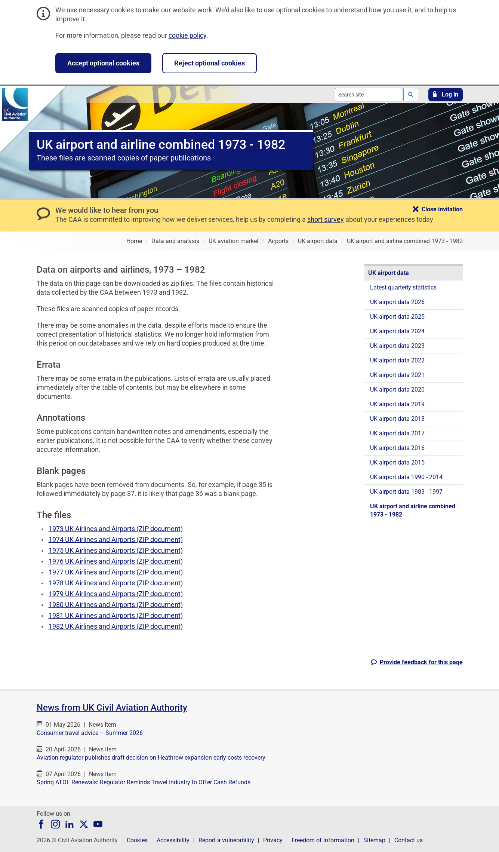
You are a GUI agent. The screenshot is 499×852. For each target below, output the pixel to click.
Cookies (137, 840)
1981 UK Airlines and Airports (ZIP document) (116, 615)
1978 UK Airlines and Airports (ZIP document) (116, 583)
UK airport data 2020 (397, 389)
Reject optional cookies (209, 63)
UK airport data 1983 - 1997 (406, 491)
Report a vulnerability (226, 840)
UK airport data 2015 (397, 462)
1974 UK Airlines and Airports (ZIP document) (116, 539)
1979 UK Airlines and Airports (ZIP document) (116, 594)
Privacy (273, 840)
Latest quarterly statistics (403, 287)
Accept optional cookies (103, 63)
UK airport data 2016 (397, 447)
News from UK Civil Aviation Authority (112, 707)
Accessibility (173, 840)
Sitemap (374, 840)
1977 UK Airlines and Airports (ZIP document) (116, 572)
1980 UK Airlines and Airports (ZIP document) (116, 605)
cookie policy (187, 35)
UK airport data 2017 (397, 433)
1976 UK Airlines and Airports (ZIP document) (116, 561)
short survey (325, 219)
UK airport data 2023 (397, 345)
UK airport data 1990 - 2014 (406, 477)
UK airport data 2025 (397, 316)
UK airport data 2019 (397, 404)
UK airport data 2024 (397, 331)
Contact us (408, 840)
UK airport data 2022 (397, 360)
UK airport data (388, 272)
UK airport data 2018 (397, 418)
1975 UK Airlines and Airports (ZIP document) (116, 550)
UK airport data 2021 (397, 375)
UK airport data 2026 (397, 302)
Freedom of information (323, 840)
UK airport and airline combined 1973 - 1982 (412, 510)
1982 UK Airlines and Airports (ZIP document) (116, 626)
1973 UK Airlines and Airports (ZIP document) (116, 529)
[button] (445, 94)
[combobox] (368, 94)
